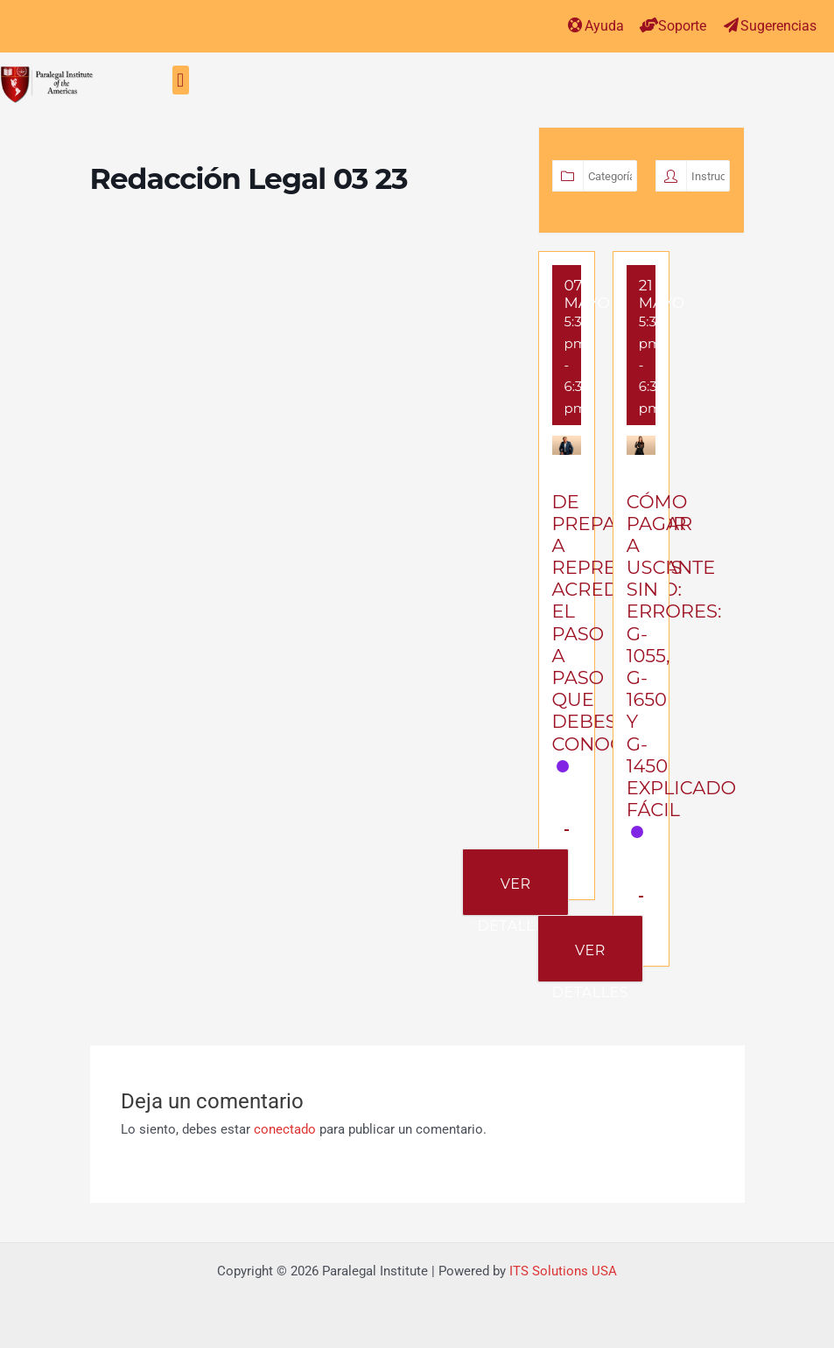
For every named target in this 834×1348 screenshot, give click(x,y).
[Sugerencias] (731, 24)
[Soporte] (648, 24)
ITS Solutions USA (563, 1271)
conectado (285, 1129)
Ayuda (604, 25)
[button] (180, 80)
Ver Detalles (515, 895)
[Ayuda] (575, 24)
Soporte (682, 25)
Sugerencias (778, 25)
